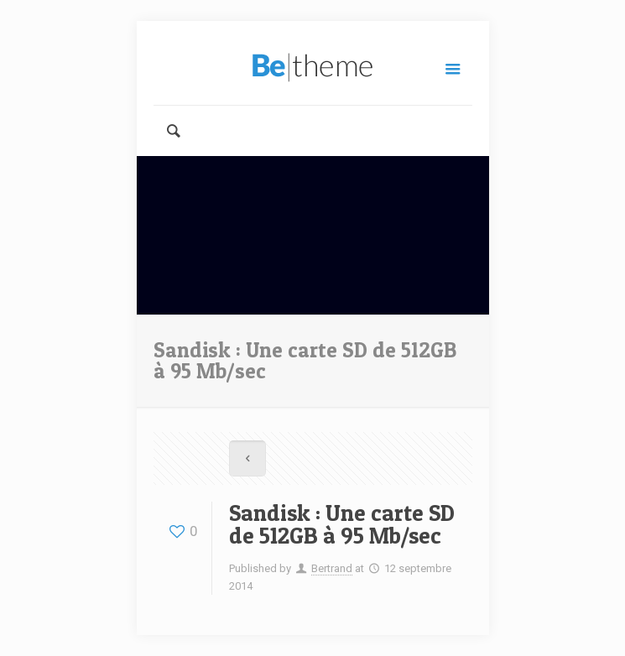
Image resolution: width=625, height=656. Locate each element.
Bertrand (331, 568)
